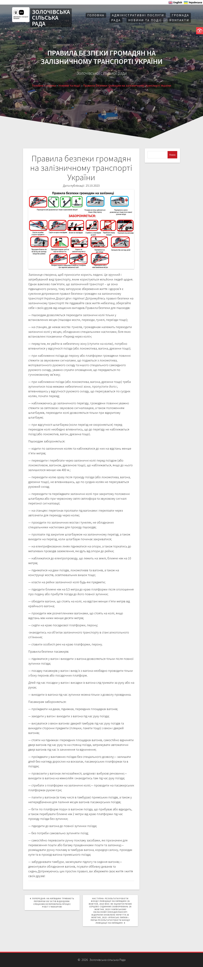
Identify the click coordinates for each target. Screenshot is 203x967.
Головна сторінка (44, 85)
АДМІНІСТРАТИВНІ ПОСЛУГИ (138, 15)
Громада (180, 15)
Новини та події (145, 20)
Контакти (179, 20)
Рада (116, 20)
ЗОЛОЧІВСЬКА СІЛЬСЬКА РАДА (51, 17)
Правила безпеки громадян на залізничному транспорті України (127, 85)
